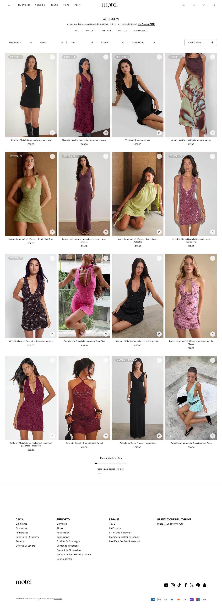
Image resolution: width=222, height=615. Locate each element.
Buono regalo (64, 559)
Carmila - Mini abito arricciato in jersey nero (31, 140)
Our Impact (22, 528)
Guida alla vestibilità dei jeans (74, 554)
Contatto (62, 523)
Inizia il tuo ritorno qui (170, 523)
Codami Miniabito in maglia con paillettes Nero (137, 341)
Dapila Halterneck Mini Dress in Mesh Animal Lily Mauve (191, 342)
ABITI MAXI (122, 30)
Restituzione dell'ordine (174, 519)
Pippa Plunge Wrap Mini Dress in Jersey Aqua (191, 443)
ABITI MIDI (106, 30)
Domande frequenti (68, 545)
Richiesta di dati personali (124, 537)
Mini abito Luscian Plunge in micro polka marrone (31, 341)
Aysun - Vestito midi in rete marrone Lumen (191, 140)
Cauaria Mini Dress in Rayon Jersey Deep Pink (84, 341)
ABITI (77, 30)
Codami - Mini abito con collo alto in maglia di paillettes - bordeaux (31, 444)
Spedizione (63, 537)
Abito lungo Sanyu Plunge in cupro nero (138, 443)
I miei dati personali (120, 532)
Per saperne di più (146, 24)
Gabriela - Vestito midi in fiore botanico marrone (84, 140)
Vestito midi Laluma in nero (137, 140)
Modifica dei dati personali (124, 541)
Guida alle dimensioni (69, 550)
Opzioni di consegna (68, 541)
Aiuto (60, 528)
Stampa (20, 541)
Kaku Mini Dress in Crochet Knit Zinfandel (84, 443)
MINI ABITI (90, 30)
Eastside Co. (58, 599)
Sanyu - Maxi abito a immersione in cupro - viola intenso (84, 240)
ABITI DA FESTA (141, 30)
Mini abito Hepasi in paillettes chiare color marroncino (191, 240)
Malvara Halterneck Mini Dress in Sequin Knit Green (31, 239)
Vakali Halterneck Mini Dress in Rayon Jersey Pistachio (138, 240)
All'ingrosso (22, 532)
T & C (112, 523)
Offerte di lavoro (25, 545)
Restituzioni (63, 532)
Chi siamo (21, 523)
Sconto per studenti (27, 537)
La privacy (115, 528)
